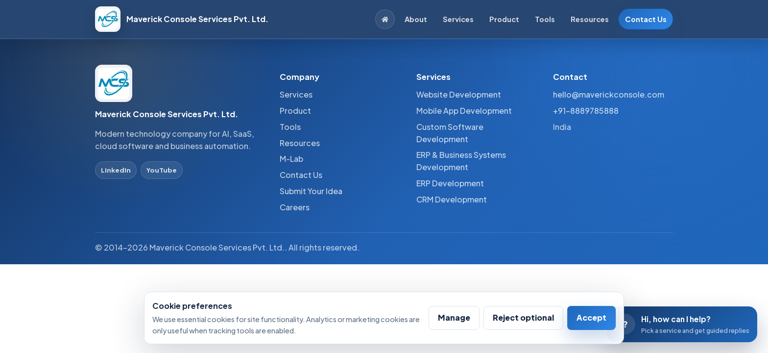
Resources (590, 19)
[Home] (385, 19)
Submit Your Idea (311, 191)
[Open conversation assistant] (682, 324)
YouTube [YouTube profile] (161, 170)
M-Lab (291, 158)
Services (458, 19)
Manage (454, 317)
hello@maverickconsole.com (608, 94)
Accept (591, 317)
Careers (295, 207)
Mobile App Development (464, 110)
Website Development (458, 94)
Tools (545, 19)
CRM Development (451, 199)
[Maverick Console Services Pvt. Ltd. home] (181, 19)
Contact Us (646, 19)
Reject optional (523, 317)
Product (504, 19)
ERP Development (450, 183)
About (416, 19)
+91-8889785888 (586, 110)
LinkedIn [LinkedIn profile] (116, 170)
